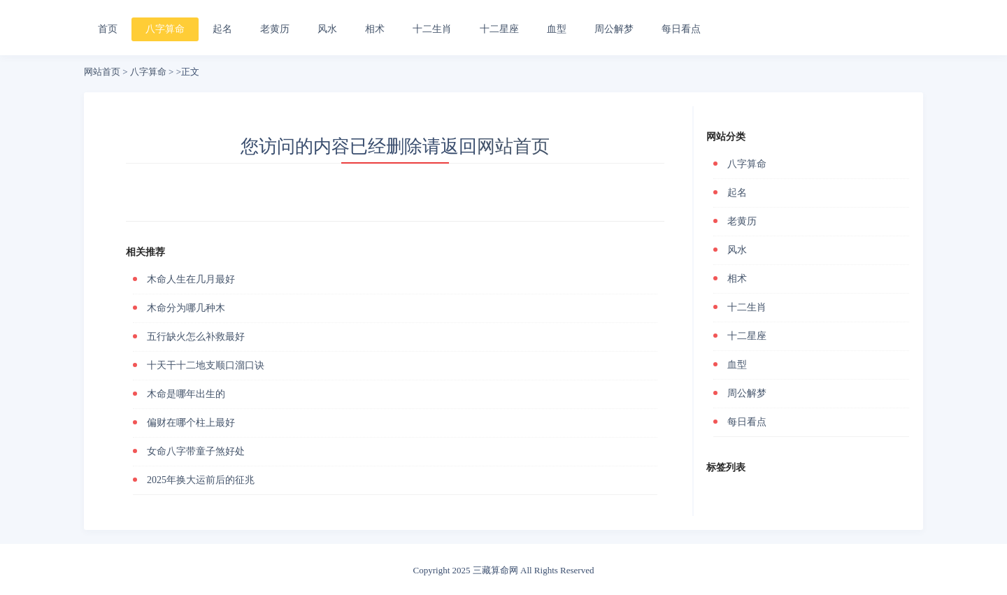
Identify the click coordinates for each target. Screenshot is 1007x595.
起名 (222, 29)
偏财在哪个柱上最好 (191, 422)
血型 (556, 29)
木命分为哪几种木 (186, 308)
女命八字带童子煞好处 (196, 451)
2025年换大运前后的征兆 (201, 480)
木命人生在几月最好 (191, 279)
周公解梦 (614, 29)
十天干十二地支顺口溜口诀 (205, 365)
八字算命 (165, 29)
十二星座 (499, 29)
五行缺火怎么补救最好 (196, 336)
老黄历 (275, 29)
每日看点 (681, 29)
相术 (375, 29)
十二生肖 (432, 29)
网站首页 (102, 71)
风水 (327, 29)
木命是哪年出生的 (186, 394)
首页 (107, 29)
